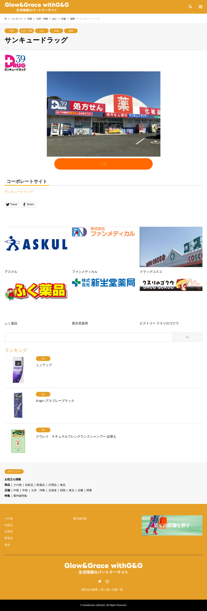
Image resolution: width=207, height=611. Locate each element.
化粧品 (29, 484)
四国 (62, 490)
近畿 (80, 490)
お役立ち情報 (13, 479)
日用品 (52, 484)
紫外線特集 (20, 495)
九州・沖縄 (26, 31)
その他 (17, 484)
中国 (11, 31)
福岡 (71, 31)
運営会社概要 (89, 589)
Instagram (107, 581)
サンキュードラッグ (19, 191)
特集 (7, 495)
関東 (89, 490)
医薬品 (41, 484)
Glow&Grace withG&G (93, 605)
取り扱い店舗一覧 (112, 589)
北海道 (52, 490)
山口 (42, 31)
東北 (71, 490)
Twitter (99, 581)
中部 (25, 490)
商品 (7, 484)
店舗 (56, 31)
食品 (62, 484)
